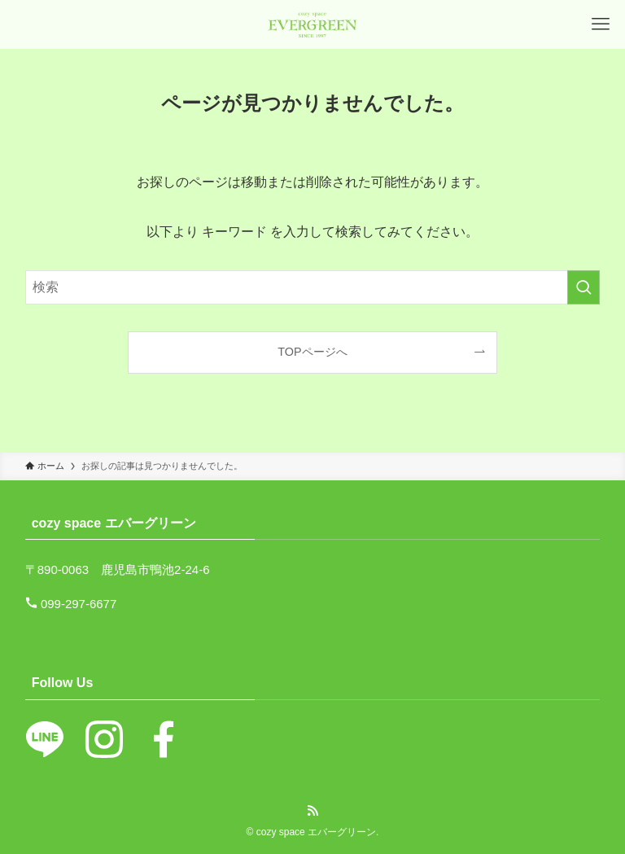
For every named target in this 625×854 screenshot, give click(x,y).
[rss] (312, 811)
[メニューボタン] (600, 24)
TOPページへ (312, 351)
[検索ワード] (313, 287)
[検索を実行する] (583, 287)
